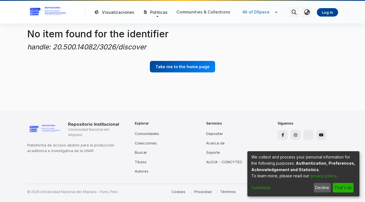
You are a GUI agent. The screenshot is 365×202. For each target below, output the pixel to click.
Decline (322, 187)
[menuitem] (307, 12)
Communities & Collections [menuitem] (203, 12)
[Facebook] (283, 135)
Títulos (141, 162)
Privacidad (202, 192)
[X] (308, 135)
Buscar (141, 152)
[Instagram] (295, 135)
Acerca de (215, 143)
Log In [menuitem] (327, 12)
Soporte (213, 152)
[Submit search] (294, 12)
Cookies (178, 192)
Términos (228, 192)
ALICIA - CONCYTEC (224, 162)
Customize (261, 187)
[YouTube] (321, 135)
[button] (156, 12)
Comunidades (147, 133)
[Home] (49, 12)
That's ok (343, 187)
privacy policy (323, 175)
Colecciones (146, 143)
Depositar (214, 133)
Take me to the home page (182, 66)
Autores (141, 171)
